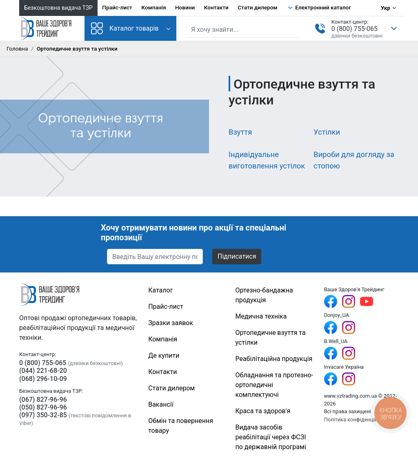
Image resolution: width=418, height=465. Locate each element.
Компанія (153, 7)
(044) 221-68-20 (43, 370)
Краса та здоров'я (263, 411)
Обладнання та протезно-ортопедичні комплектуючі (274, 385)
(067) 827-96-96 (43, 399)
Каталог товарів (125, 28)
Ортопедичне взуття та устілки (271, 337)
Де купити (163, 355)
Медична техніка (261, 316)
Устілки (327, 132)
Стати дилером (257, 7)
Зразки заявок (170, 323)
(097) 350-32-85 (43, 415)
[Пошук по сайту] (243, 30)
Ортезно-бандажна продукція (264, 295)
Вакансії (160, 404)
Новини (185, 7)
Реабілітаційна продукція (274, 359)
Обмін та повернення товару (180, 425)
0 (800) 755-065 (354, 29)
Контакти (216, 7)
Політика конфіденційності (357, 419)
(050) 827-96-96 (43, 407)
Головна (17, 48)
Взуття (240, 132)
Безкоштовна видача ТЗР (58, 7)
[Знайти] (295, 29)
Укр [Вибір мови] (385, 7)
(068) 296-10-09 (43, 379)
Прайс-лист (117, 7)
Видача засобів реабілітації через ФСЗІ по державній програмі (271, 437)
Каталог (160, 290)
